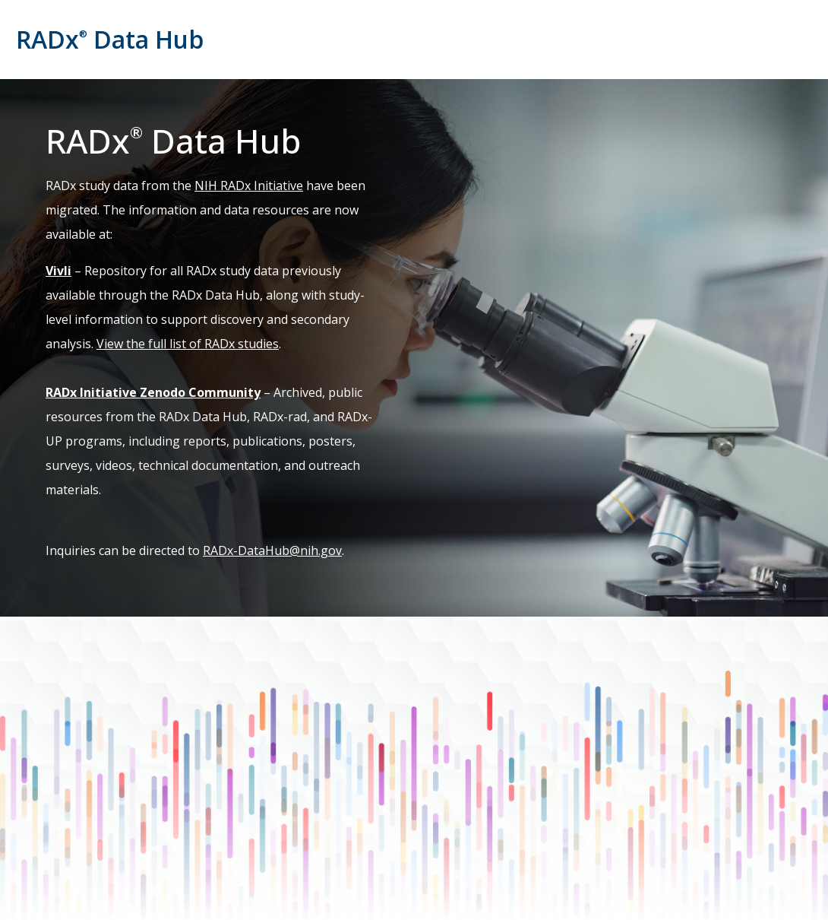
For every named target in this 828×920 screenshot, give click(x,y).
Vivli (58, 270)
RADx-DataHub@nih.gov (272, 550)
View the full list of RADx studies (187, 343)
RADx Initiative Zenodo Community (153, 392)
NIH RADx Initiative (248, 185)
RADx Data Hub (110, 39)
